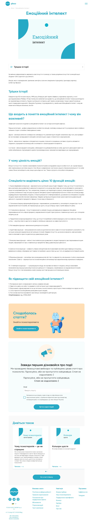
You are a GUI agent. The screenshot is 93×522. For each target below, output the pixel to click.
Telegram (82, 495)
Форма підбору (61, 492)
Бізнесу (58, 500)
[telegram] (14, 499)
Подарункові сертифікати (65, 497)
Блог (57, 506)
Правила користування (40, 495)
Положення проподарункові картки (39, 499)
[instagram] (18, 499)
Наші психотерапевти (63, 495)
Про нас (59, 509)
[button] (46, 67)
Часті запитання (37, 508)
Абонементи (36, 502)
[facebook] (10, 499)
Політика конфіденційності (41, 492)
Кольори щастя (60, 446)
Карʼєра (58, 503)
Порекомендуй (37, 505)
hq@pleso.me (83, 492)
